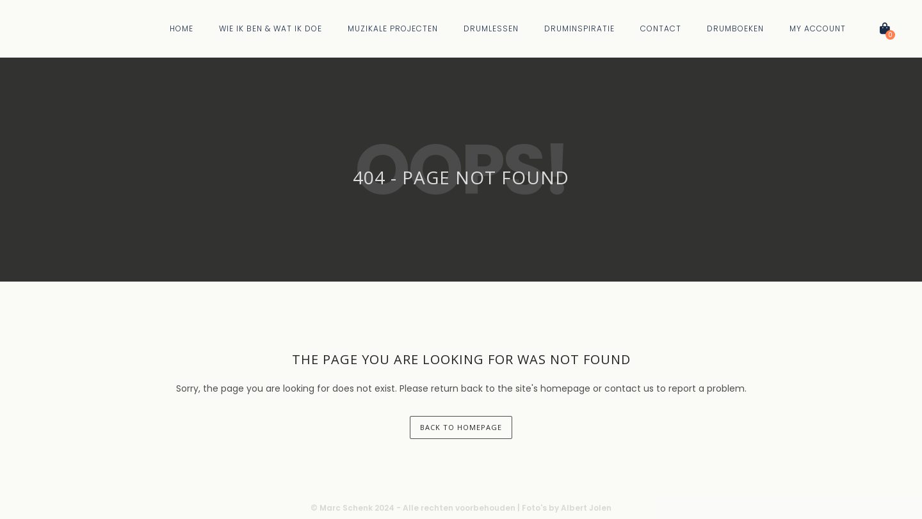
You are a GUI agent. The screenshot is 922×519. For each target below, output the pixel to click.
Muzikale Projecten (393, 28)
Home (181, 28)
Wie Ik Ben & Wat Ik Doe (270, 28)
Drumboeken (735, 28)
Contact (660, 28)
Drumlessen (491, 28)
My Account (817, 28)
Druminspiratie (579, 28)
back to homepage (461, 427)
